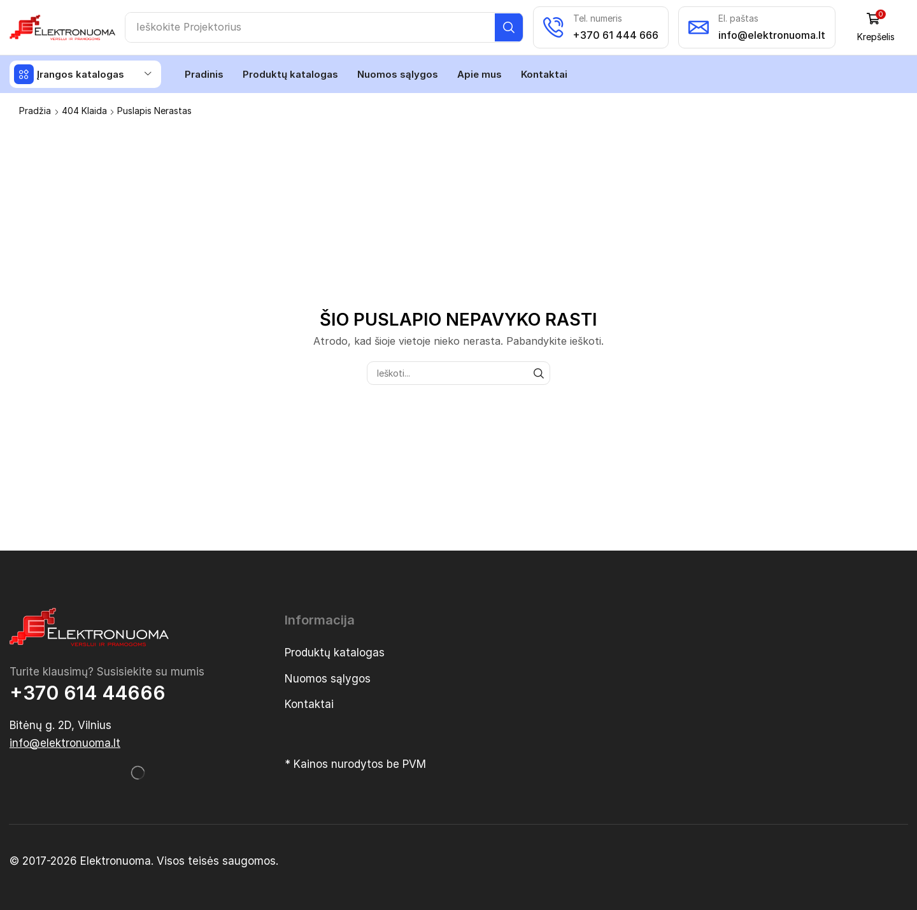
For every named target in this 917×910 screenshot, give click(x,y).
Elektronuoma (115, 860)
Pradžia (35, 110)
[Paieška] (510, 27)
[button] (877, 27)
